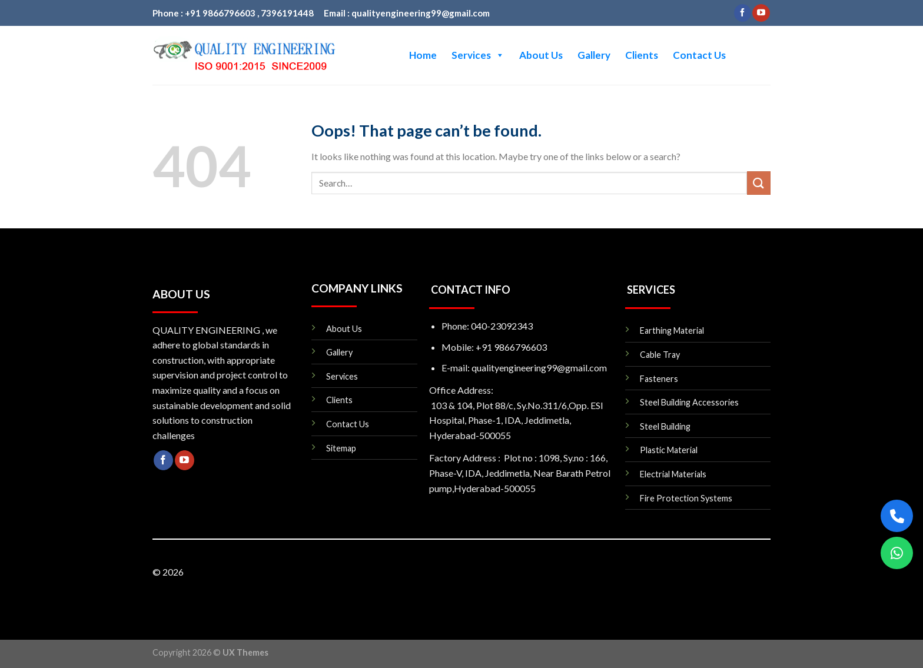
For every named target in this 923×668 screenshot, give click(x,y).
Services (477, 55)
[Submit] (759, 182)
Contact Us (699, 55)
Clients (641, 55)
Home (423, 55)
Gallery (593, 55)
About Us (541, 55)
